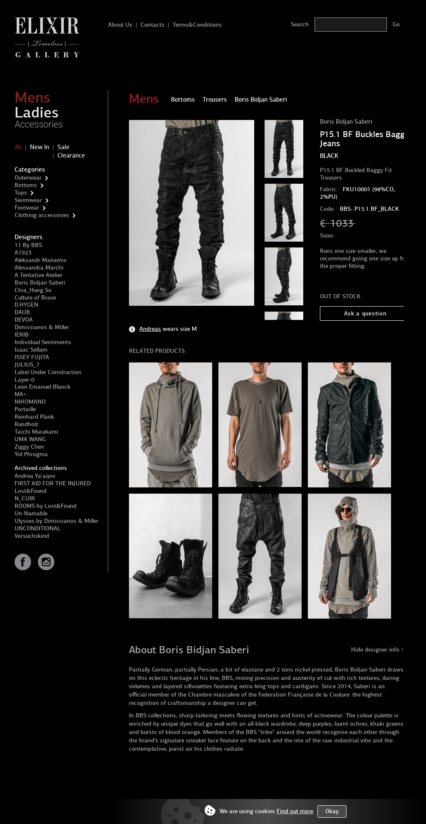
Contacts (152, 24)
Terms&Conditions (197, 24)
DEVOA (24, 319)
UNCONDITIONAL (38, 528)
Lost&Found (31, 490)
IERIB (22, 334)
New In (39, 147)
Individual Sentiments (43, 342)
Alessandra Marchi (39, 267)
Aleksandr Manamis (41, 260)
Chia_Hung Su (33, 290)
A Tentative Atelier (38, 275)
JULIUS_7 (27, 364)
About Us (120, 24)
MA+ (21, 394)
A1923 (23, 252)
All (18, 147)
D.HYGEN (26, 304)
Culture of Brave (35, 297)
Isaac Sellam (31, 349)
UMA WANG (30, 439)
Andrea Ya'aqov (35, 475)
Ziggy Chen (29, 446)
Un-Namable (31, 513)
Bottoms (26, 185)
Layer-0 (25, 379)
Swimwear (28, 200)
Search (300, 24)
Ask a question (365, 313)
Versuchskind (32, 535)
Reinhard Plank (34, 416)
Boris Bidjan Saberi (40, 282)
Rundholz (26, 424)
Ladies (37, 112)
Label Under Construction (48, 372)
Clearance (71, 155)
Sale (63, 147)
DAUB (22, 312)
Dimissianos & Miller (42, 327)
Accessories (39, 124)
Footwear (27, 207)
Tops (21, 192)
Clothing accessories (42, 215)
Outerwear (28, 177)
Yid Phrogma (31, 454)
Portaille (25, 409)
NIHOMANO (30, 401)
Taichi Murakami (36, 431)
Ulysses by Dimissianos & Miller (57, 520)
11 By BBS (28, 245)
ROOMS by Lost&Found (46, 505)
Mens (32, 97)
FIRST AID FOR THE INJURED (53, 483)
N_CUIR (25, 498)
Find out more (295, 811)
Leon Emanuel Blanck (42, 386)
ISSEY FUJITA (32, 357)
